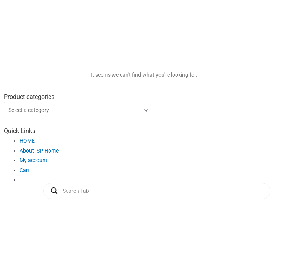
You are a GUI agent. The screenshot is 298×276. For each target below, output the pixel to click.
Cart (25, 170)
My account (33, 160)
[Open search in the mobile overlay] (157, 191)
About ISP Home (39, 151)
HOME (27, 141)
